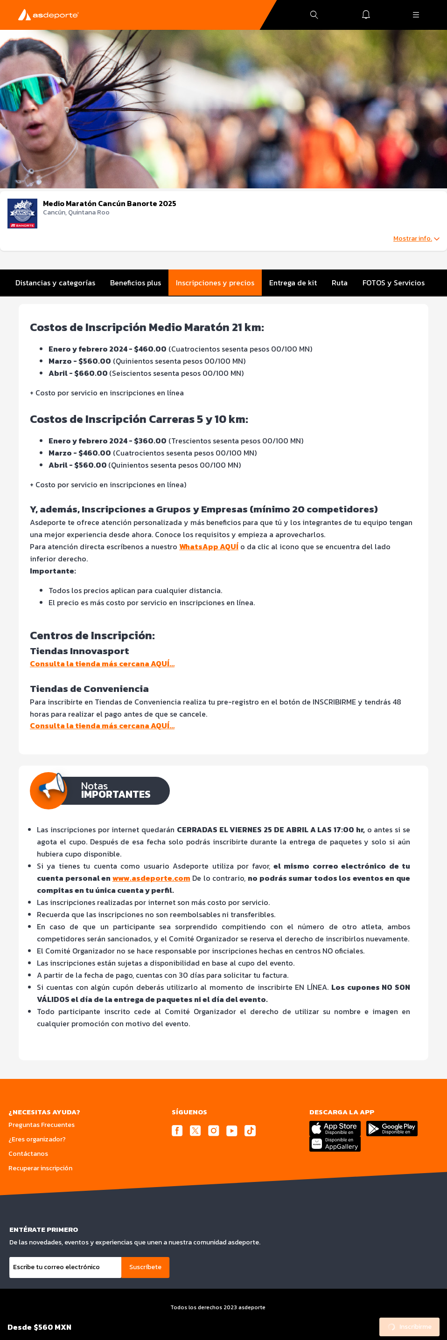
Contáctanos (28, 1154)
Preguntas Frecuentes (41, 1125)
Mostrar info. (416, 238)
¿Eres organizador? (37, 1139)
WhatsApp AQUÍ (208, 546)
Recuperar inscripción (40, 1168)
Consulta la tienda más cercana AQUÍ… (102, 663)
